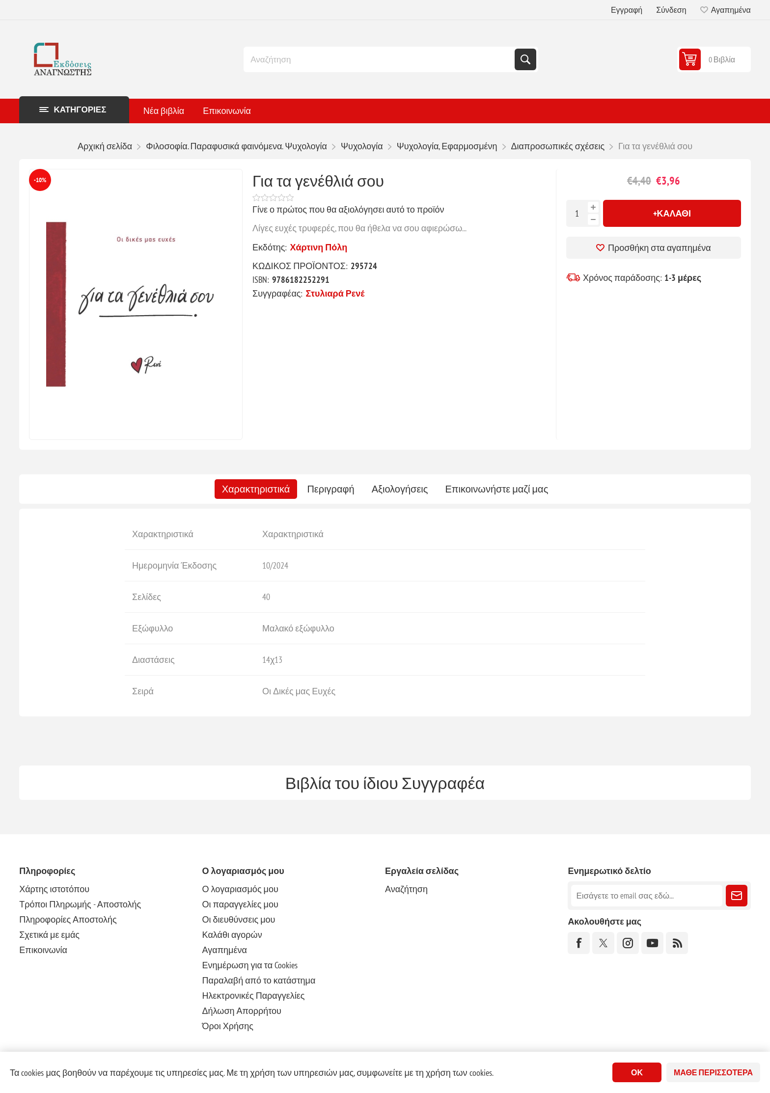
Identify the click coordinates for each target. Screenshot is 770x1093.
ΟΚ (637, 1072)
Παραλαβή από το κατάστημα (259, 980)
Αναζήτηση (525, 59)
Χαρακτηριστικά (256, 489)
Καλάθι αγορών (232, 934)
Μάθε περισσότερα (713, 1072)
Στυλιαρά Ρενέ (334, 293)
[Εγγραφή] (646, 895)
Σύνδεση (671, 10)
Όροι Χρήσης (227, 1026)
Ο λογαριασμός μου (240, 889)
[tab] (256, 489)
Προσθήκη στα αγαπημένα (659, 247)
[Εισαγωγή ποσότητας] (577, 213)
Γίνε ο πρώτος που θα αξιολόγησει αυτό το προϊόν (348, 209)
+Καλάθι (672, 213)
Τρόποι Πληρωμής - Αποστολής (80, 904)
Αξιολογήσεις (400, 489)
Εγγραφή (626, 10)
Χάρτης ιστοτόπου (54, 889)
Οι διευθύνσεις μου (238, 919)
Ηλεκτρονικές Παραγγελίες (253, 995)
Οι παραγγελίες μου (240, 904)
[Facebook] (579, 943)
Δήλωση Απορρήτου (241, 1010)
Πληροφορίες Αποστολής (67, 919)
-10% (40, 180)
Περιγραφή (330, 489)
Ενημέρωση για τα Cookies (250, 965)
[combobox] (380, 59)
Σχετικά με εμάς (49, 934)
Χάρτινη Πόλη (318, 247)
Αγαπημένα (224, 950)
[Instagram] (628, 943)
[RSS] (677, 943)
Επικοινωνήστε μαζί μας (496, 489)
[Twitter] (603, 943)
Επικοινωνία (43, 950)
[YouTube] (652, 943)
